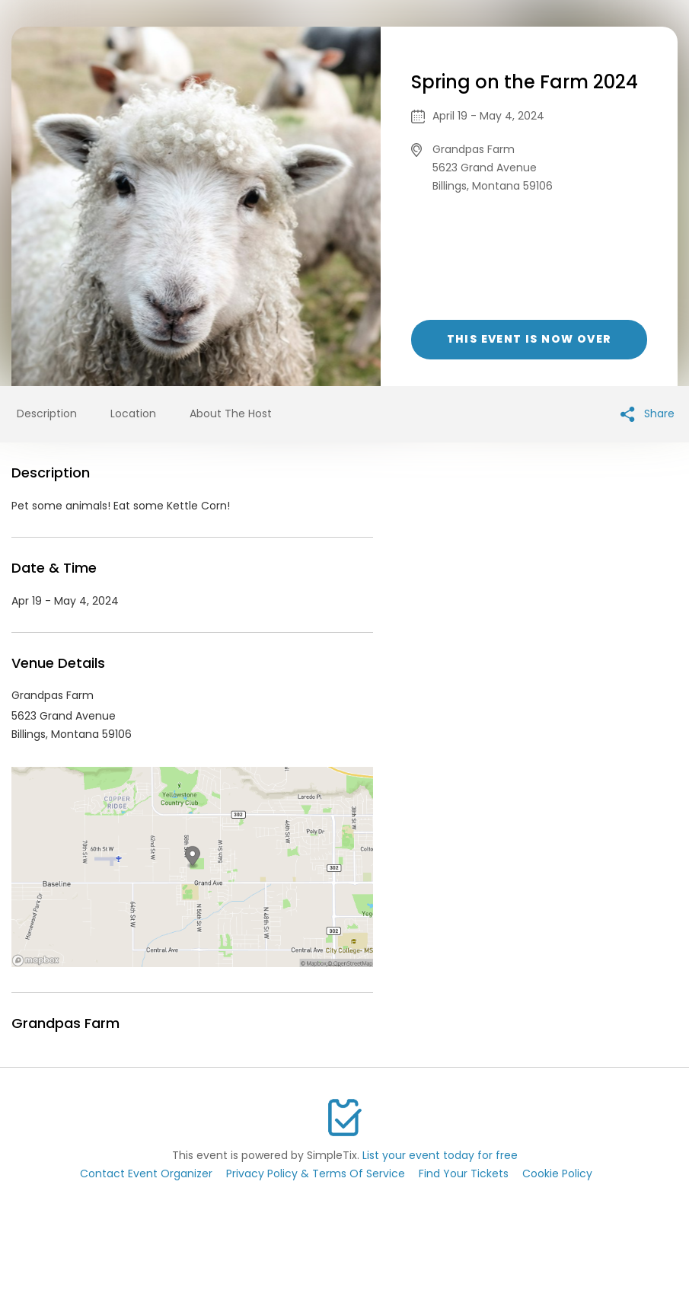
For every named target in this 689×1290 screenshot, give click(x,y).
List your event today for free (440, 1155)
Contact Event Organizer (146, 1173)
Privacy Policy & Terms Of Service (315, 1173)
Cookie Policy (557, 1173)
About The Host (231, 413)
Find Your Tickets (464, 1173)
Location (133, 413)
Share (647, 414)
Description (47, 413)
